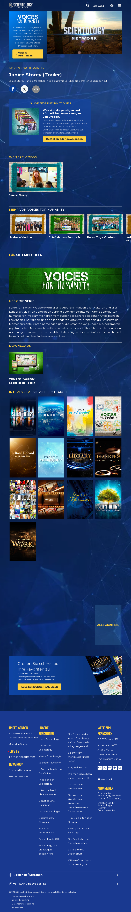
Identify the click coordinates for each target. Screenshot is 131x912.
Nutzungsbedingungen (23, 896)
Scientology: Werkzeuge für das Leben (78, 756)
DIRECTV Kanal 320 (108, 739)
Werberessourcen (19, 776)
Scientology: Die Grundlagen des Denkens (48, 849)
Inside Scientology (49, 739)
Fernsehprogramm (22, 757)
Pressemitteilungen (20, 770)
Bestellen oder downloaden (64, 139)
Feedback (107, 779)
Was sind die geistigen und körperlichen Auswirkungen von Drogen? (62, 113)
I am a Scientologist (49, 811)
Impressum (17, 907)
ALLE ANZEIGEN (108, 625)
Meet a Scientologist (50, 756)
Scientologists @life (49, 839)
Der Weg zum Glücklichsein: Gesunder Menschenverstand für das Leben (78, 803)
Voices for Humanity (50, 762)
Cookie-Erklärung (20, 900)
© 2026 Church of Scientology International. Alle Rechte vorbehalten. (43, 892)
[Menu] (119, 5)
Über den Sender (18, 744)
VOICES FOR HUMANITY (26, 68)
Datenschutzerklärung (23, 903)
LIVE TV (14, 751)
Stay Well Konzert (78, 767)
